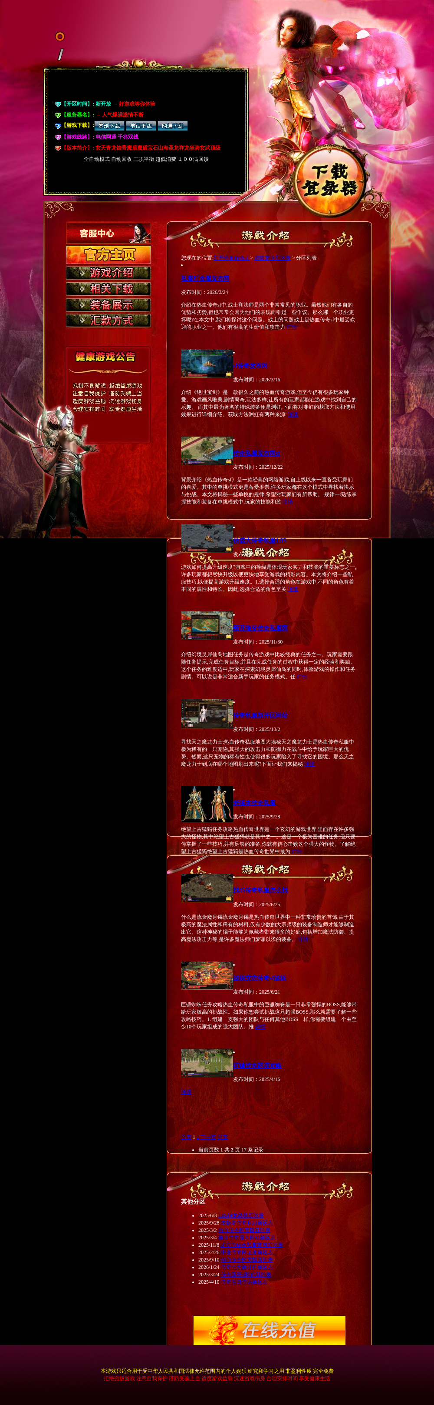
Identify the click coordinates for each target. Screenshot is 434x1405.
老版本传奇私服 (254, 802)
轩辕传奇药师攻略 (257, 1065)
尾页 (222, 1137)
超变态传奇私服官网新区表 (251, 1245)
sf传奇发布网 (250, 365)
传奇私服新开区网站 (260, 715)
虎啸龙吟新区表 (272, 258)
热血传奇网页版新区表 (244, 1230)
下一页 (208, 1137)
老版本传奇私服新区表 (247, 1223)
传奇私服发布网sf (256, 453)
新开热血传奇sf (232, 258)
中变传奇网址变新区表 (247, 1252)
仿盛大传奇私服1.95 (259, 540)
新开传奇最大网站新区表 (247, 1238)
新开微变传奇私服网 (260, 627)
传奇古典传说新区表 (244, 1282)
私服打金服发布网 (205, 278)
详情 (291, 327)
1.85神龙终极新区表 (241, 1215)
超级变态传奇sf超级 (259, 977)
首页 (186, 1137)
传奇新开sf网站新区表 (246, 1275)
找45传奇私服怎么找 (260, 890)
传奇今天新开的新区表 (247, 1267)
